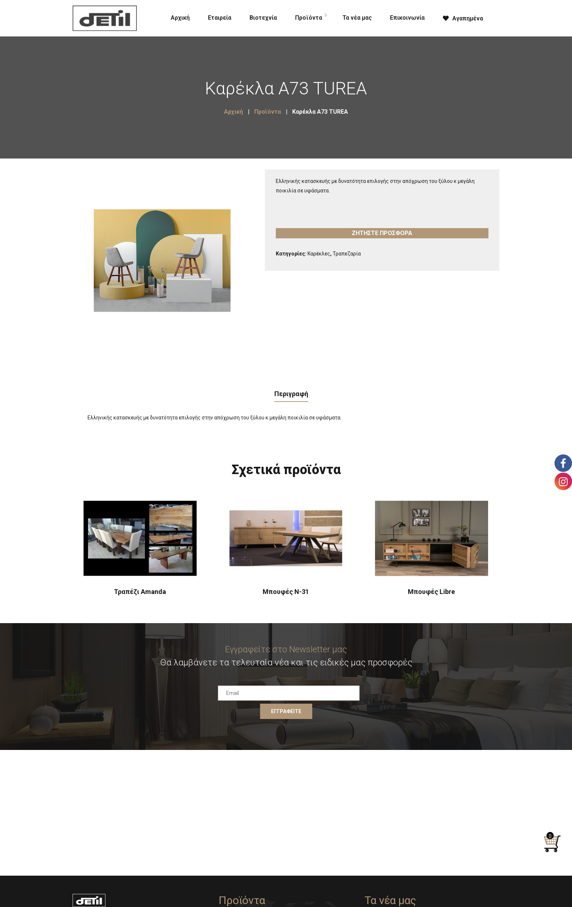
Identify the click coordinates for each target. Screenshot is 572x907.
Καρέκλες (319, 254)
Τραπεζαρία (347, 254)
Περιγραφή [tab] (291, 394)
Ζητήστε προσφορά (382, 233)
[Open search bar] (501, 16)
